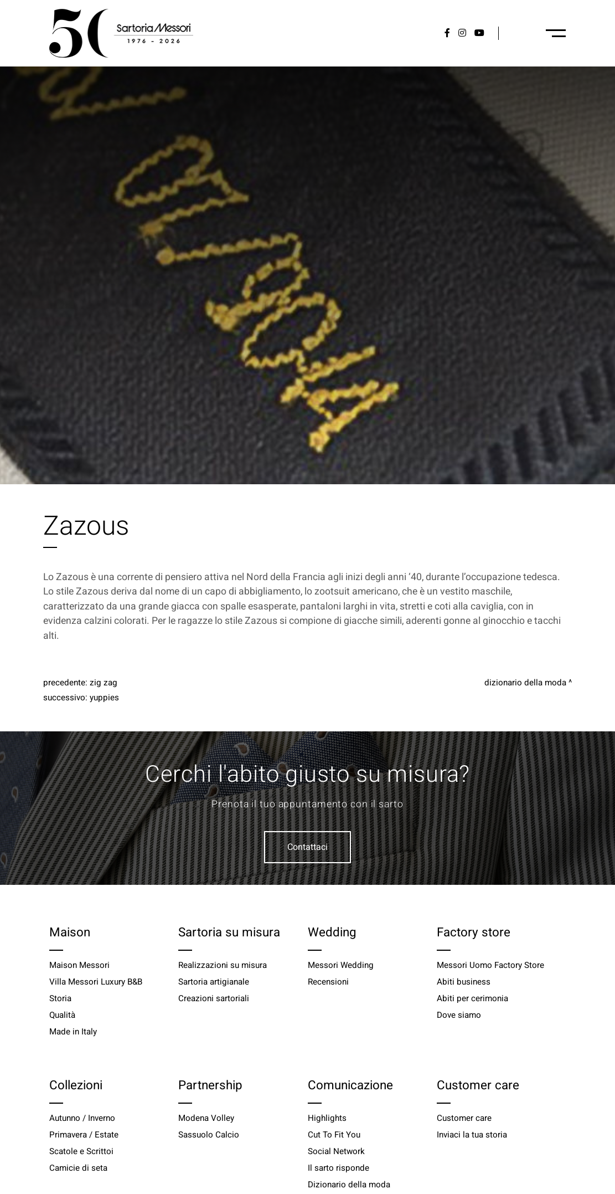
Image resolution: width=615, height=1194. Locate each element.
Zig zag (103, 683)
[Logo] (121, 33)
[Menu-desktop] (556, 33)
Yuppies (104, 697)
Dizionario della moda (525, 683)
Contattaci (307, 847)
